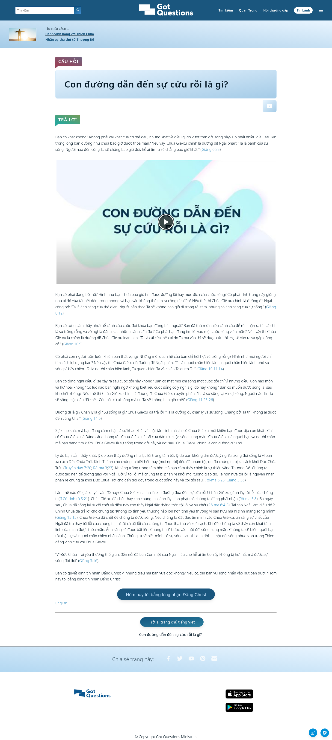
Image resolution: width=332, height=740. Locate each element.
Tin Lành (303, 10)
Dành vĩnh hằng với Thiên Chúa (69, 34)
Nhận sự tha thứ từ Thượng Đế (69, 39)
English (61, 603)
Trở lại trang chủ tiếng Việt (172, 622)
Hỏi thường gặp (275, 10)
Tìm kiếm (226, 10)
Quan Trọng (248, 10)
